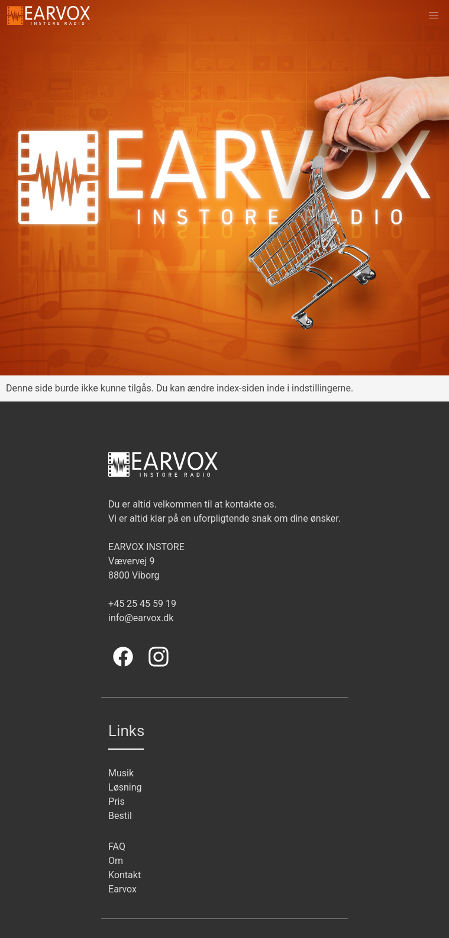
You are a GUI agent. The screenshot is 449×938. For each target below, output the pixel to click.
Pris (116, 801)
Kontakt (124, 875)
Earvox (122, 889)
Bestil (120, 815)
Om (115, 860)
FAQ (116, 846)
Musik (121, 773)
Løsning (125, 787)
